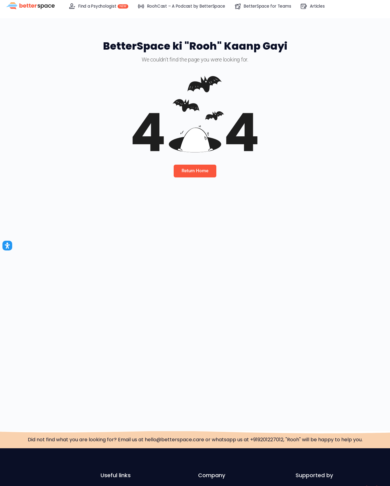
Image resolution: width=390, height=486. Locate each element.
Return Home (195, 170)
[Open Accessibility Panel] (7, 245)
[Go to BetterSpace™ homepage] (30, 6)
